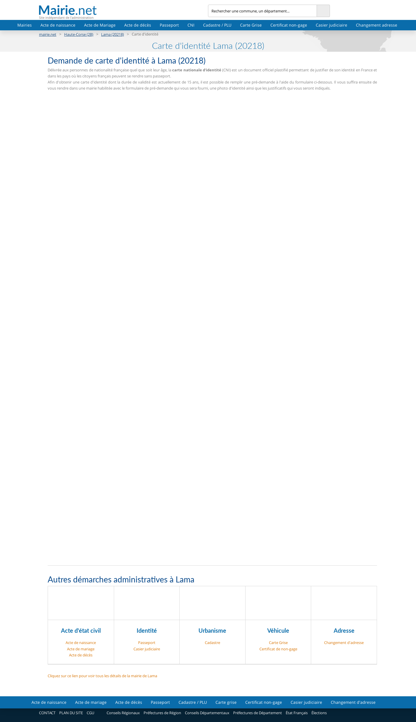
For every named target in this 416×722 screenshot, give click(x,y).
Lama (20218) (112, 34)
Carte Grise (251, 25)
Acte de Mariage (100, 25)
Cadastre (212, 642)
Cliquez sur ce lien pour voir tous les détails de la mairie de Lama (102, 675)
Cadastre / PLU (217, 25)
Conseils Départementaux (207, 712)
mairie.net (47, 34)
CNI (190, 25)
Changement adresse (376, 25)
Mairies (24, 25)
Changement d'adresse (344, 642)
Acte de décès (137, 25)
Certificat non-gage (288, 25)
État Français (297, 712)
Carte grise (226, 702)
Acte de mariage (80, 649)
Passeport (169, 25)
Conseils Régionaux (123, 712)
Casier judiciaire (331, 25)
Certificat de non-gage (278, 649)
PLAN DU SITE (71, 712)
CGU (90, 712)
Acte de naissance (57, 25)
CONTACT (47, 712)
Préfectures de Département (257, 712)
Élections (319, 712)
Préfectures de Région (162, 712)
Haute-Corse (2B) (78, 34)
